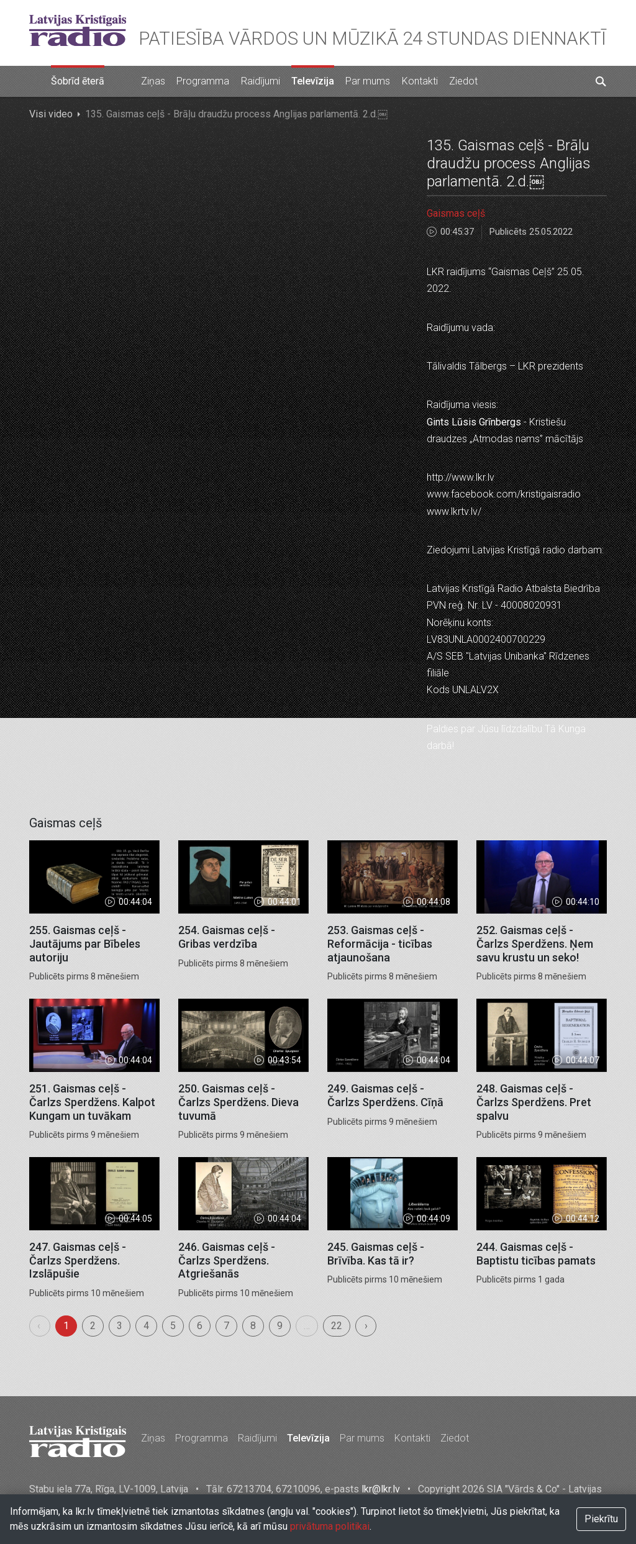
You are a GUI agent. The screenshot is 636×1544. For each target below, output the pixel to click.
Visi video (51, 114)
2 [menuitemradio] (93, 1326)
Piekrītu (601, 1519)
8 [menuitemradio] (253, 1326)
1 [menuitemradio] (66, 1326)
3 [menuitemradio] (119, 1326)
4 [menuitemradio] (146, 1326)
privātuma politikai (330, 1526)
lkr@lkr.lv (380, 1489)
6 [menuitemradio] (199, 1326)
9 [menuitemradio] (280, 1326)
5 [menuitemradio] (173, 1326)
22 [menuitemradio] (336, 1326)
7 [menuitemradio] (226, 1326)
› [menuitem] (366, 1326)
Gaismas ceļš (456, 213)
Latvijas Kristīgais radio (77, 30)
